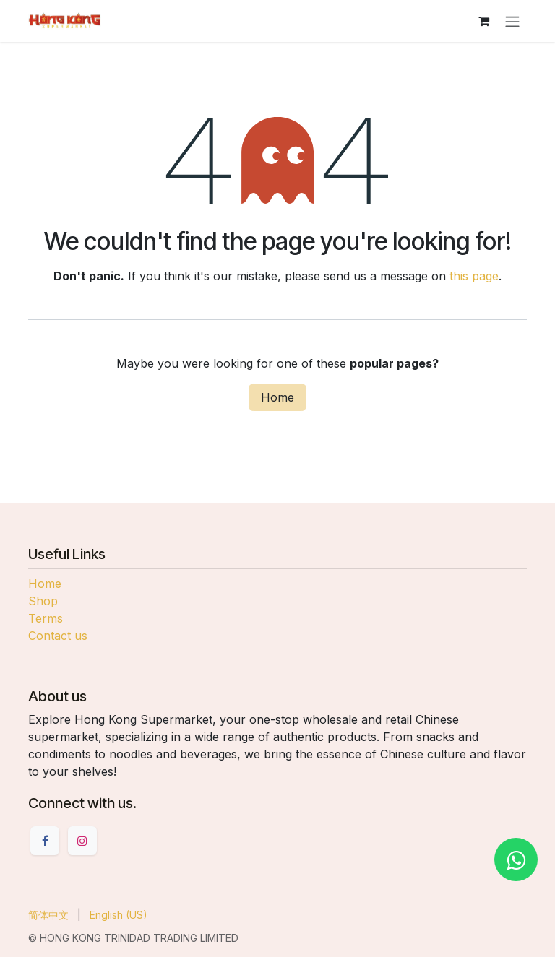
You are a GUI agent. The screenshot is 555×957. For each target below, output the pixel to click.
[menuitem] (48, 914)
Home (277, 397)
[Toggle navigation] (512, 21)
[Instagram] (82, 840)
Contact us (57, 635)
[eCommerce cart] (483, 21)
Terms (45, 618)
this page (474, 276)
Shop (43, 601)
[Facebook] (44, 840)
